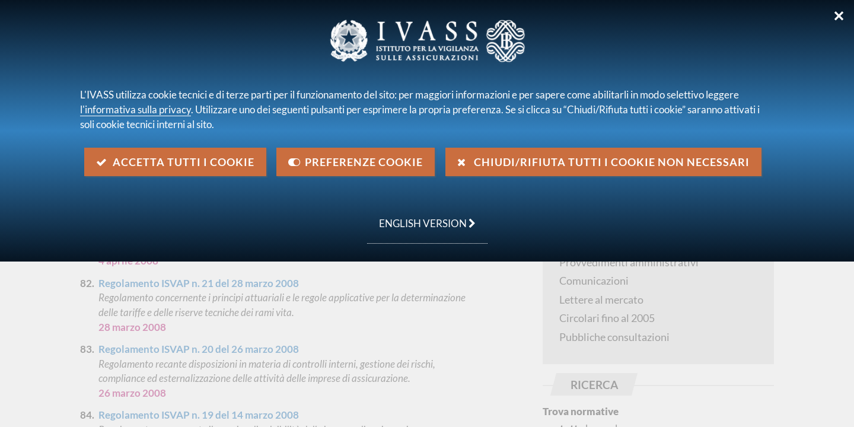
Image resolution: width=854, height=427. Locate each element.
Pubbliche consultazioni (614, 336)
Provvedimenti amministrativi (629, 262)
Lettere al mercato (601, 299)
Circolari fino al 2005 (607, 317)
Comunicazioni (594, 280)
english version (421, 217)
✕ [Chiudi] (839, 16)
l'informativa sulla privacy (135, 109)
